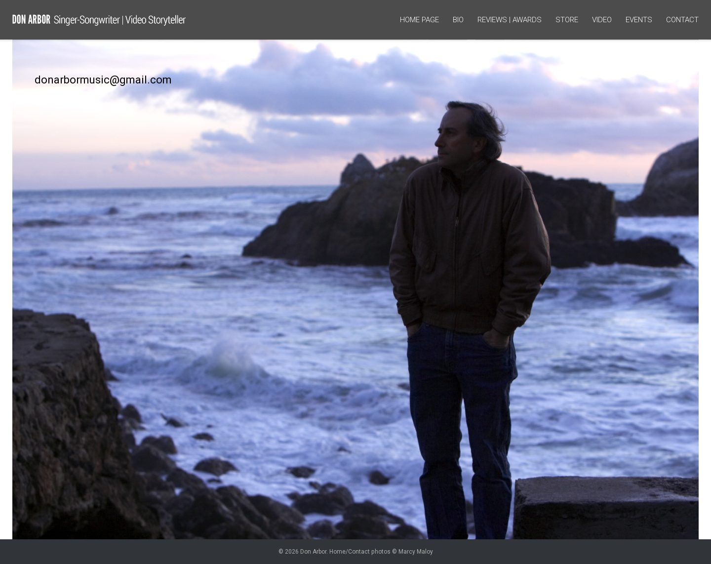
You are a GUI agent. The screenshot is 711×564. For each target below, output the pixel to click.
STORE (566, 19)
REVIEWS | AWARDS (509, 19)
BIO (458, 19)
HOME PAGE (419, 19)
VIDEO (602, 19)
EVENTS (639, 19)
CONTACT (682, 19)
